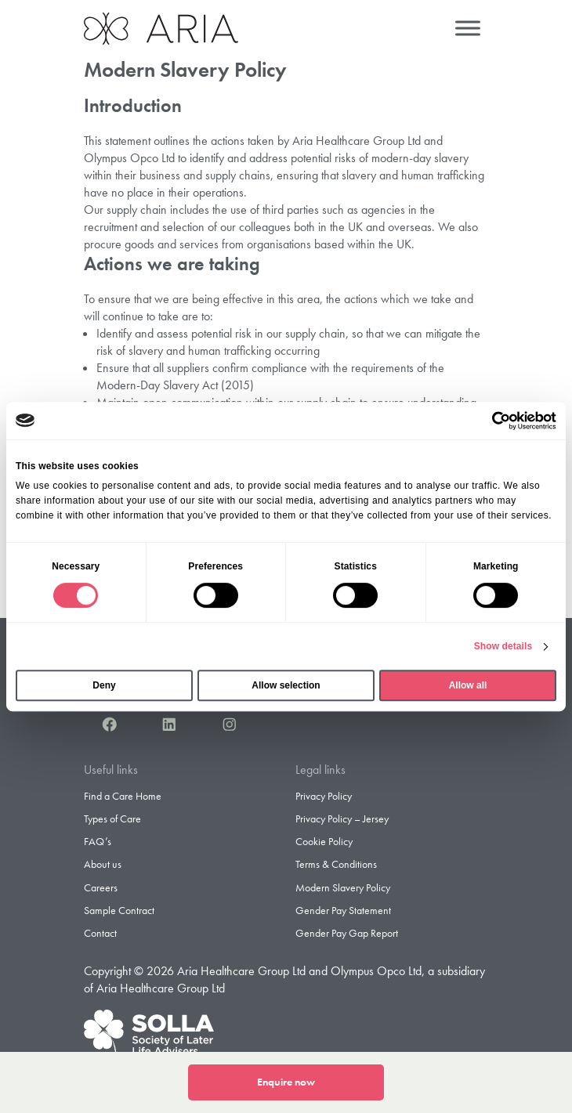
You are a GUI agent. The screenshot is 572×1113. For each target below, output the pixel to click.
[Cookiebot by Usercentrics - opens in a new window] (487, 420)
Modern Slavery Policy (342, 887)
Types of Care (112, 818)
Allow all (468, 685)
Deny (103, 685)
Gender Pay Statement (343, 910)
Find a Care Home (122, 796)
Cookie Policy (324, 841)
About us (102, 864)
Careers (101, 887)
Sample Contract (119, 910)
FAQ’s (97, 841)
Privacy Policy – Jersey (342, 818)
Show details (503, 646)
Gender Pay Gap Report (346, 933)
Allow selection (286, 685)
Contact (100, 933)
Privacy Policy (323, 796)
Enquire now (286, 1082)
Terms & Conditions (336, 864)
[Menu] (467, 28)
